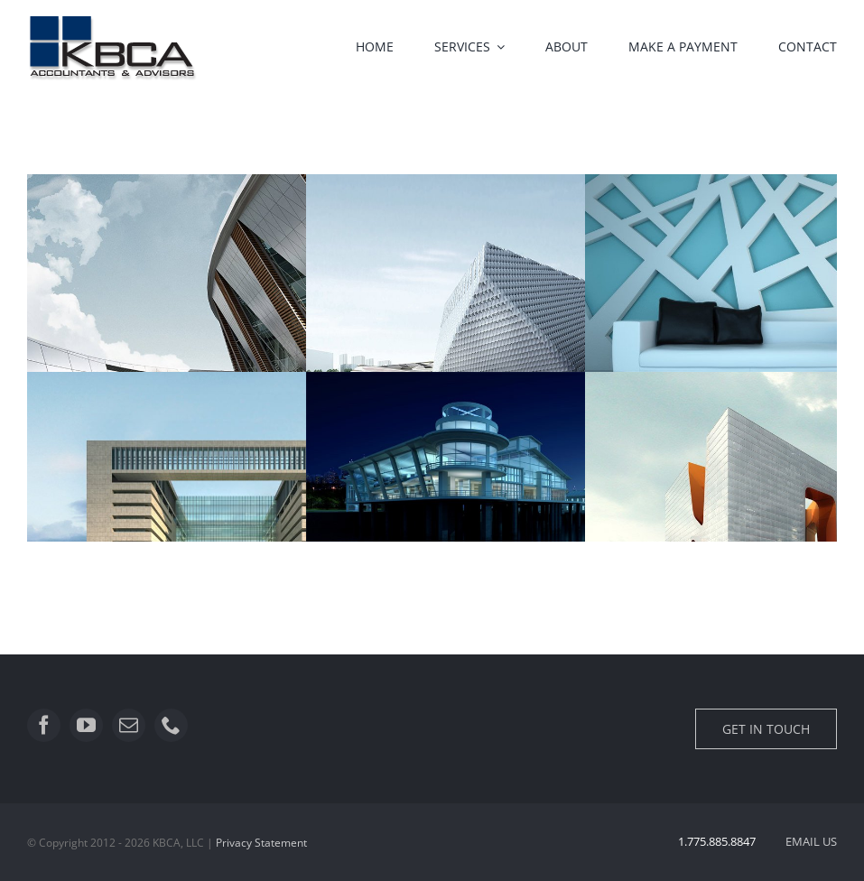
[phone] (171, 725)
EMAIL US (811, 841)
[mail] (128, 725)
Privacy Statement (261, 842)
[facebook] (43, 725)
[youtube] (86, 725)
